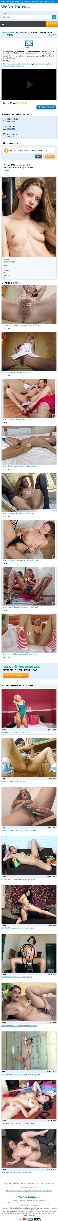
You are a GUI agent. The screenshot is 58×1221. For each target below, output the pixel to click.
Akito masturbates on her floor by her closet (18, 1123)
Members (24, 1187)
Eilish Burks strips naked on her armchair (16, 1172)
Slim (20, 64)
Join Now (50, 156)
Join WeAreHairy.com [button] (15, 675)
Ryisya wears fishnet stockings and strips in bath (20, 607)
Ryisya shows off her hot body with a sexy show (20, 654)
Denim (12, 66)
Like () (6, 170)
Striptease (37, 64)
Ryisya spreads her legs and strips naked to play (20, 560)
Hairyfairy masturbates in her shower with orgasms (20, 1075)
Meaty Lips (20, 66)
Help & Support (14, 1183)
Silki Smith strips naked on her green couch (17, 928)
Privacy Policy (40, 1183)
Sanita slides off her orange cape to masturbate (19, 1026)
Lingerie (44, 64)
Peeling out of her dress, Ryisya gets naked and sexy (22, 325)
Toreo (12, 61)
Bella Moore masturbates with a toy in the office (19, 830)
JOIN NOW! (51, 23)
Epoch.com (13, 1212)
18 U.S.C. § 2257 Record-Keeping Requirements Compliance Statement (29, 1191)
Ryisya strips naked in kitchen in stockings (18, 513)
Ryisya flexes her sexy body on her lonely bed (19, 466)
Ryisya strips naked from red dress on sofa (18, 419)
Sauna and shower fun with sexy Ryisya (17, 372)
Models (12, 32)
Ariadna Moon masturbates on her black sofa (18, 879)
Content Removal (29, 1215)
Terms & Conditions (27, 1183)
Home (4, 32)
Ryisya (20, 32)
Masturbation (13, 64)
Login (38, 156)
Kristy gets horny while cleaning (13, 781)
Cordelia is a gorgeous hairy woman (14, 732)
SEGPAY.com (26, 1214)
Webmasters (50, 1183)
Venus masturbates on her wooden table (16, 977)
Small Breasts (27, 64)
